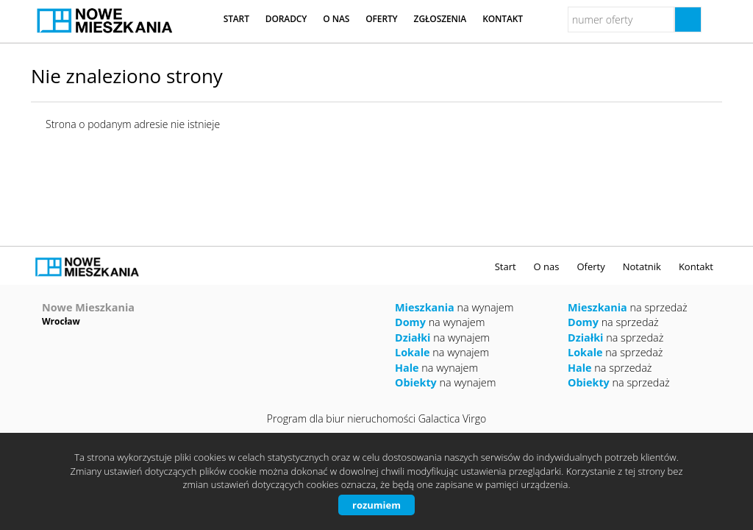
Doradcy (286, 19)
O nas (336, 19)
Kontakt (502, 19)
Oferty (381, 19)
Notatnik (642, 266)
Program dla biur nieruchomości (342, 418)
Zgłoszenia (440, 19)
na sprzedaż (628, 307)
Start (236, 19)
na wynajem (454, 307)
